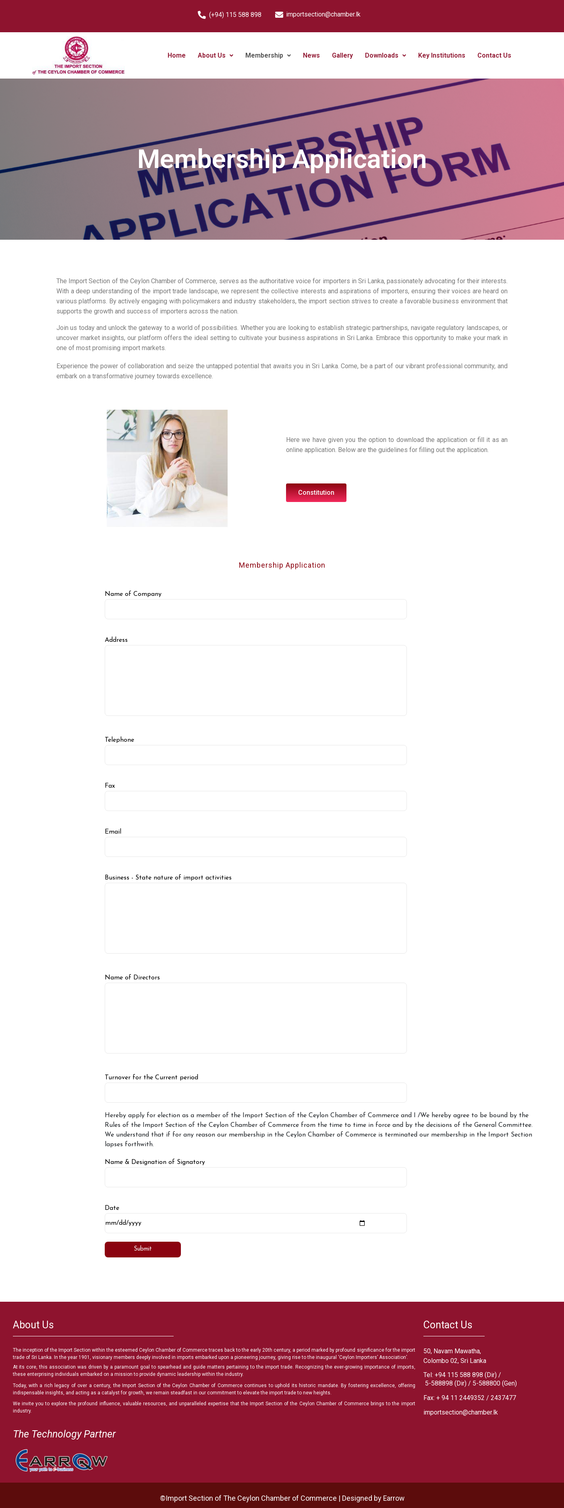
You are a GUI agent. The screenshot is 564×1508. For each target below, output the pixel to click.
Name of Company (256, 605)
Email (256, 843)
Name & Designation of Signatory (256, 1173)
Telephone (256, 751)
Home (177, 55)
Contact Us (494, 55)
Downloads (385, 55)
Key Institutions (441, 55)
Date (256, 1219)
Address (256, 676)
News (311, 55)
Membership (268, 55)
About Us (215, 55)
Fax (256, 797)
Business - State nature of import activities (256, 914)
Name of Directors (256, 1014)
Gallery (342, 55)
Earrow (394, 1498)
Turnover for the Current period (256, 1088)
